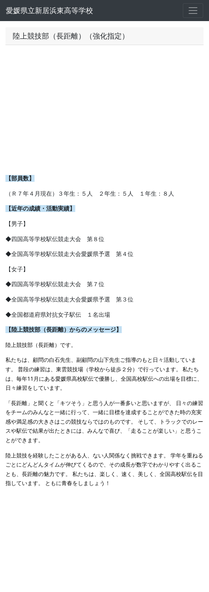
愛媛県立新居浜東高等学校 (49, 10)
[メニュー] (193, 10)
